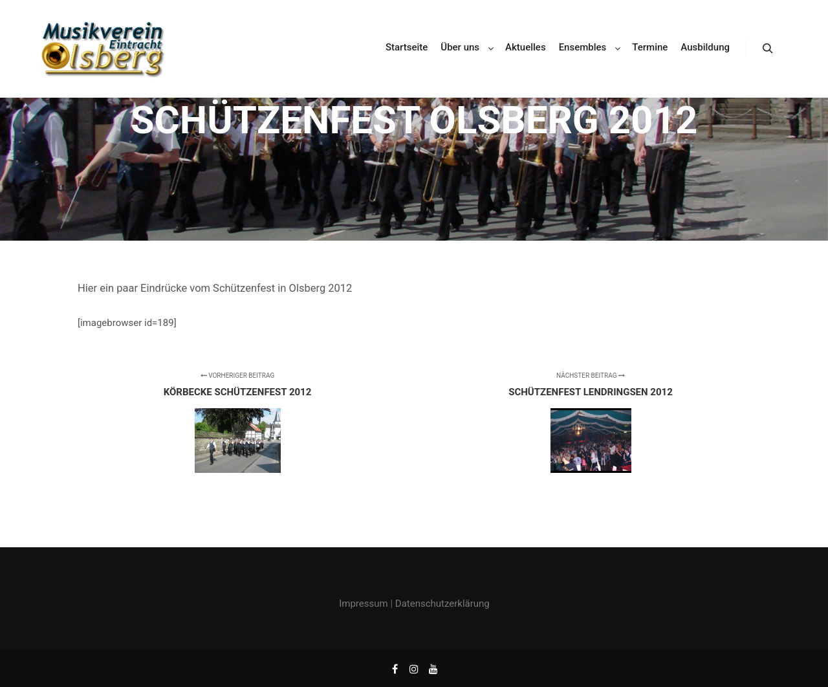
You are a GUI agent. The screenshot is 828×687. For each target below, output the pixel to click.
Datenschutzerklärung (442, 603)
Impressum (363, 603)
